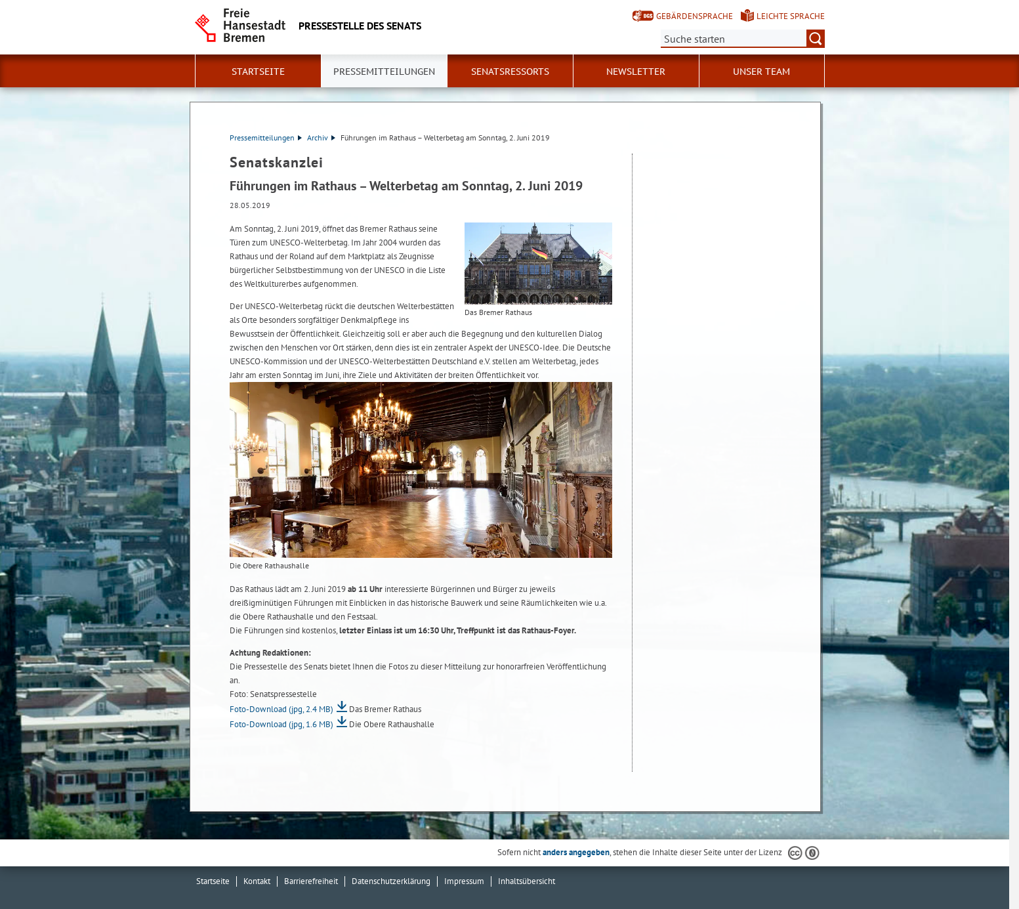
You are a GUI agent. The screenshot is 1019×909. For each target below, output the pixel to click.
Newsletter (635, 71)
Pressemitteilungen (266, 137)
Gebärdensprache (694, 16)
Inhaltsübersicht (526, 881)
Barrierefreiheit (311, 881)
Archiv (321, 137)
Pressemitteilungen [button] (384, 71)
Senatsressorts (510, 71)
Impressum (464, 881)
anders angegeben (576, 852)
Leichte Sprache (791, 16)
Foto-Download (281, 709)
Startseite (258, 71)
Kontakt (256, 881)
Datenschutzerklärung (391, 881)
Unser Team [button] (761, 71)
